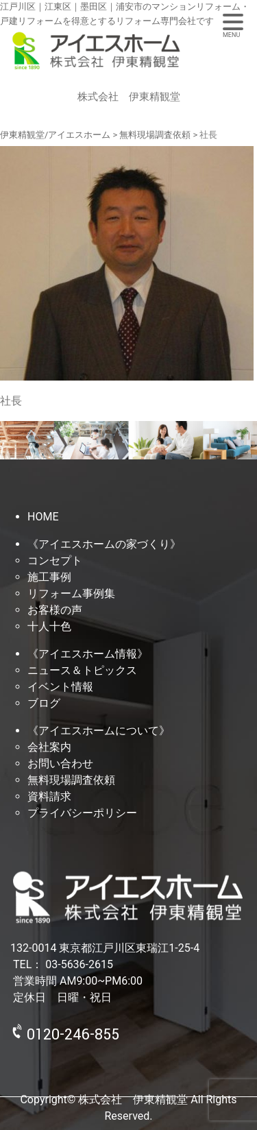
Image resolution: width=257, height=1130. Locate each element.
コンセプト (54, 560)
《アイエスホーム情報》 (87, 653)
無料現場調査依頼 (71, 779)
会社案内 (49, 747)
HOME (42, 516)
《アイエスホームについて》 (98, 730)
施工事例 (49, 577)
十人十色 (49, 626)
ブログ (43, 703)
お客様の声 (54, 609)
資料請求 (49, 796)
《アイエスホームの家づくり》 (104, 544)
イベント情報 (60, 686)
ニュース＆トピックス (82, 670)
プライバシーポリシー (82, 812)
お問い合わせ (60, 763)
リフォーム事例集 (71, 593)
